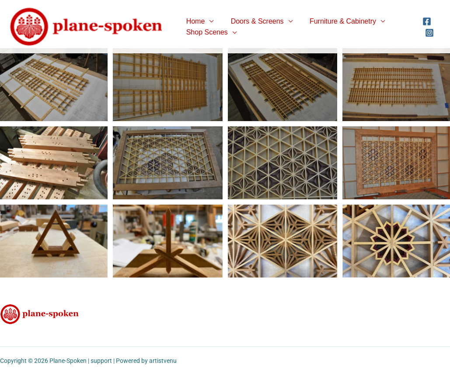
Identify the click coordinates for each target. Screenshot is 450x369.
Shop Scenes (205, 32)
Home (194, 21)
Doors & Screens (252, 21)
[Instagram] (428, 32)
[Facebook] (426, 21)
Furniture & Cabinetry (335, 21)
